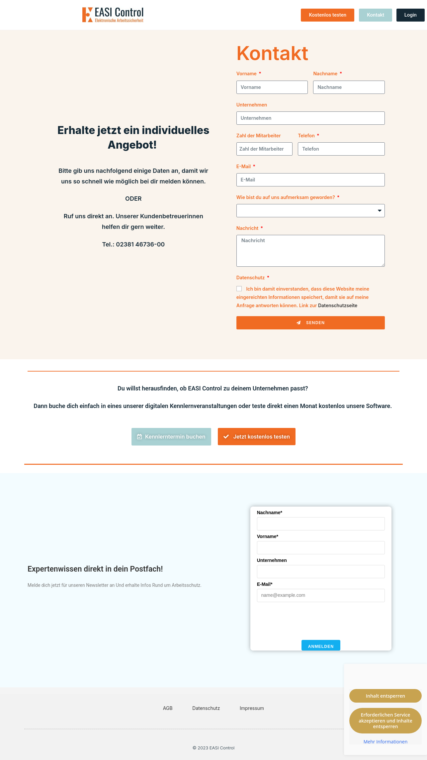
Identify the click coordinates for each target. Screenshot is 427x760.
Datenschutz (251, 277)
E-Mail (244, 166)
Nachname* (269, 512)
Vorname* (267, 536)
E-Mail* (265, 584)
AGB (168, 708)
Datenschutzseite (337, 305)
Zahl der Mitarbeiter (258, 135)
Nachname (325, 73)
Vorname (247, 73)
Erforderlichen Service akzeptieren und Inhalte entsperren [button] (385, 720)
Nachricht (248, 228)
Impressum (252, 708)
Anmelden (321, 646)
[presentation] (307, 621)
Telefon (307, 135)
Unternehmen (251, 104)
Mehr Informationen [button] (385, 742)
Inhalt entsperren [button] (385, 696)
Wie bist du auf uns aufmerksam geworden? (286, 197)
